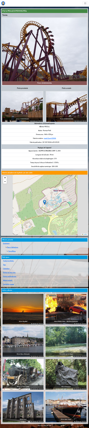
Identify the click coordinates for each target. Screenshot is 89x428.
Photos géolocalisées (9, 276)
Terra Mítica (12, 251)
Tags (4, 265)
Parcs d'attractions (12, 247)
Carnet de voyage (8, 284)
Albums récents (7, 280)
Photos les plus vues (9, 273)
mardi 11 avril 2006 (50, 138)
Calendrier (6, 269)
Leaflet (84, 234)
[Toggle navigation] (85, 3)
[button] (44, 202)
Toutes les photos (8, 261)
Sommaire (6, 243)
